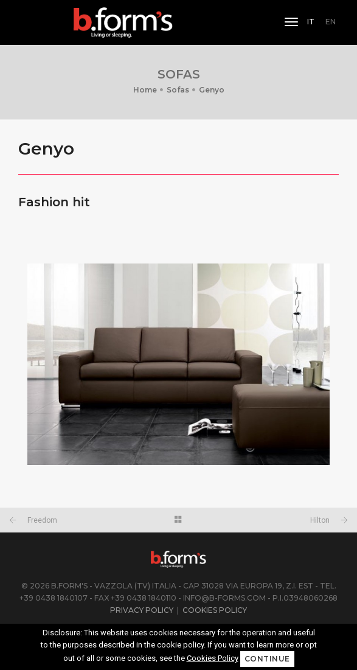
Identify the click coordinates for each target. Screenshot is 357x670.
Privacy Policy (141, 610)
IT (310, 21)
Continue (267, 658)
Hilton (320, 520)
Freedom (42, 520)
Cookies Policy (214, 610)
